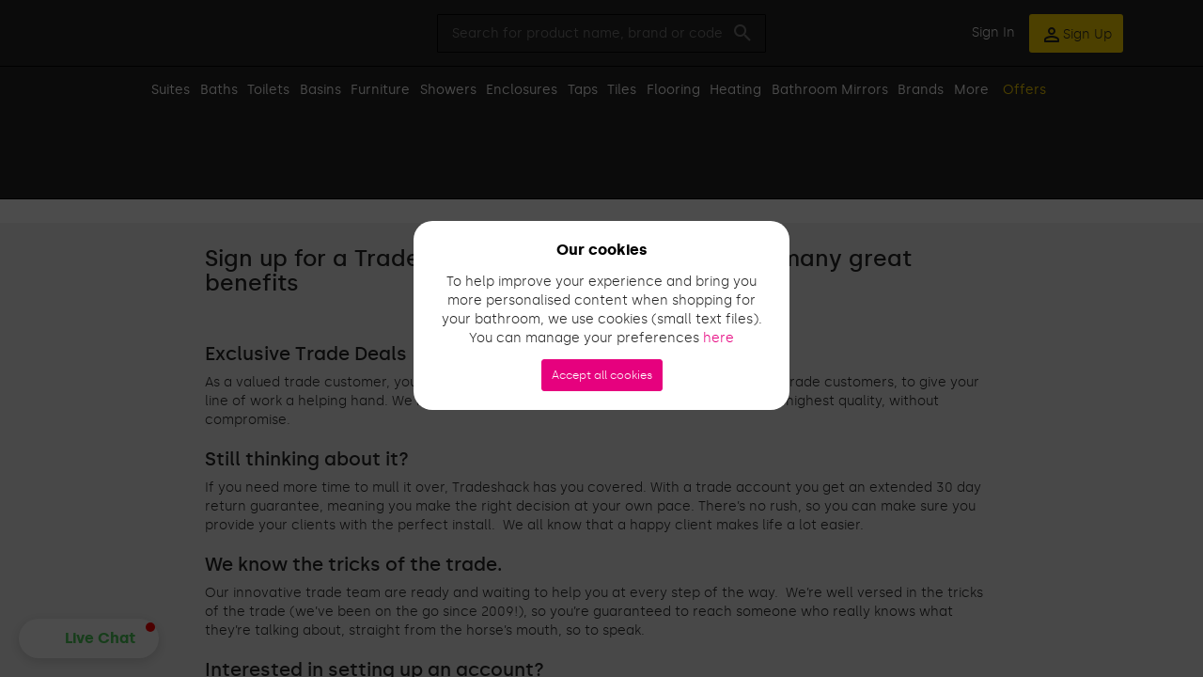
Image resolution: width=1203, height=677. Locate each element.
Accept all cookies (602, 375)
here (718, 338)
